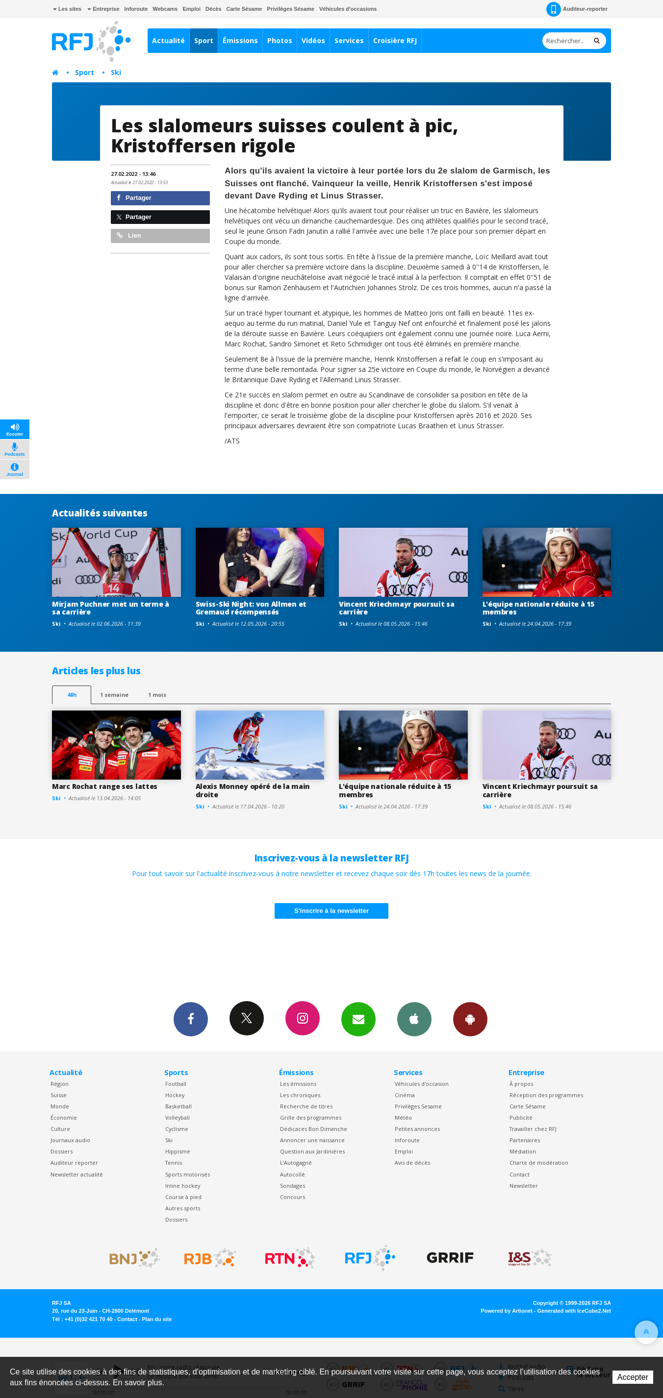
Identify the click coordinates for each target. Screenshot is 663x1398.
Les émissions (298, 1083)
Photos (279, 40)
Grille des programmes (310, 1117)
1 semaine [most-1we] (114, 694)
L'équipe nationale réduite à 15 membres (538, 608)
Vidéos (313, 40)
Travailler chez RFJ (533, 1129)
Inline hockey (182, 1185)
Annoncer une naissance (312, 1140)
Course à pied (183, 1197)
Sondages (292, 1185)
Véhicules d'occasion (422, 1083)
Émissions (240, 40)
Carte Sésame (244, 9)
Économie (64, 1117)
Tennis (173, 1162)
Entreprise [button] (103, 9)
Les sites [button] (67, 9)
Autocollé (292, 1174)
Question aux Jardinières (312, 1151)
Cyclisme (176, 1129)
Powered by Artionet (507, 1311)
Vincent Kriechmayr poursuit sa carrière (397, 608)
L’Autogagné (296, 1162)
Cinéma (405, 1095)
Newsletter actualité (77, 1174)
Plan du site (157, 1319)
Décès (213, 9)
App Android (470, 1018)
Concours (292, 1197)
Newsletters (358, 1018)
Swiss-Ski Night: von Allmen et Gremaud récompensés (251, 608)
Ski (116, 72)
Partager (134, 197)
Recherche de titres (306, 1106)
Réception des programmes (546, 1095)
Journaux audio (70, 1140)
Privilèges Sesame (418, 1106)
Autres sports (182, 1208)
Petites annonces (417, 1129)
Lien (129, 235)
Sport (203, 40)
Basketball (178, 1106)
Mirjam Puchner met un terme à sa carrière (110, 608)
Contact (520, 1174)
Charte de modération (539, 1162)
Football (175, 1083)
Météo (403, 1117)
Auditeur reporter (74, 1162)
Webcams (165, 9)
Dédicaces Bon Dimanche (313, 1129)
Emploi (191, 9)
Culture (60, 1129)
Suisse (59, 1095)
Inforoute (136, 9)
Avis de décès (412, 1162)
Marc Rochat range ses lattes (104, 786)
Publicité (521, 1117)
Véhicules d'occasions (348, 9)
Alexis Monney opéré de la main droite (253, 790)
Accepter (632, 1377)
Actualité (168, 40)
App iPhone (414, 1018)
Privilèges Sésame (290, 9)
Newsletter (524, 1185)
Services (349, 40)
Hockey (174, 1095)
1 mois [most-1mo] (157, 694)
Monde (60, 1106)
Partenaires (525, 1140)
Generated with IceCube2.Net (574, 1311)
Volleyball (177, 1117)
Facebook (191, 1018)
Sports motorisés (187, 1174)
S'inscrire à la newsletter (331, 910)
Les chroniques (300, 1095)
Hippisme (177, 1151)
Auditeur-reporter (577, 9)
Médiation (523, 1151)
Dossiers (62, 1151)
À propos (521, 1083)
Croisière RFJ (395, 40)
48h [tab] (71, 694)
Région (60, 1083)
